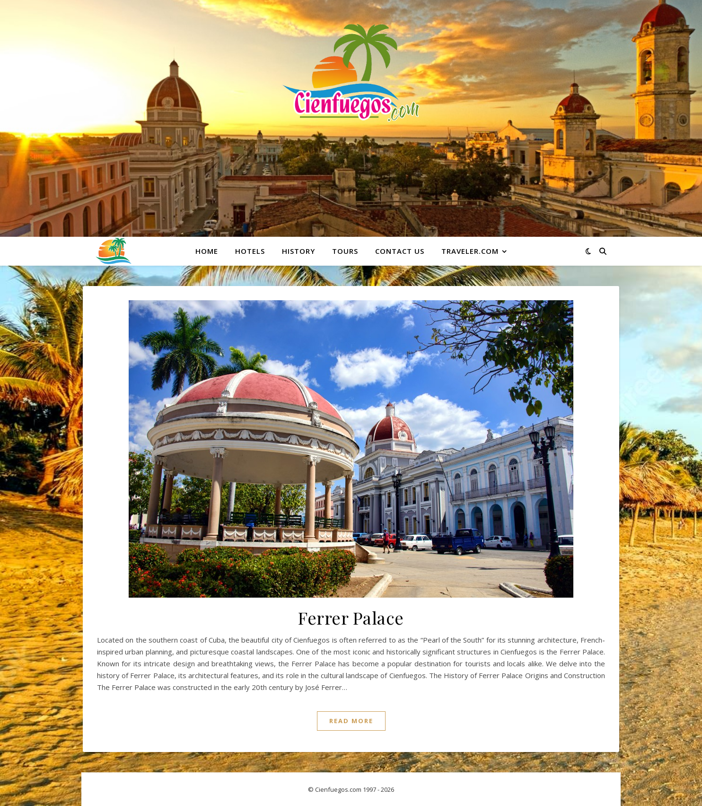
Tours (345, 251)
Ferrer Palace (351, 617)
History (298, 251)
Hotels (250, 251)
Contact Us (399, 251)
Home (206, 251)
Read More (351, 720)
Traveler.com (470, 251)
